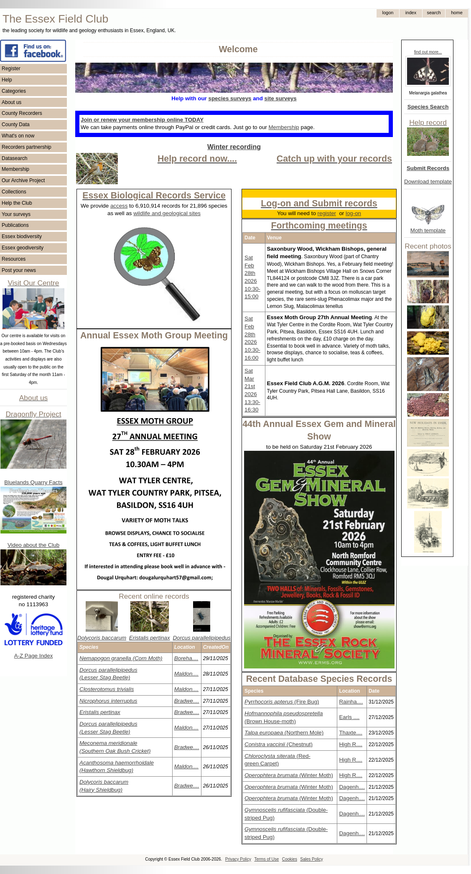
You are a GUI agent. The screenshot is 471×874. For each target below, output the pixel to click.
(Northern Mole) (283, 732)
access (118, 206)
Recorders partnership (26, 147)
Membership (15, 169)
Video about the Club (33, 545)
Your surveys (16, 214)
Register (11, 68)
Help (7, 80)
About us (11, 102)
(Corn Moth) (121, 658)
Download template (428, 181)
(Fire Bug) (281, 702)
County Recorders (22, 113)
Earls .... (349, 717)
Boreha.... (186, 658)
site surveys (281, 98)
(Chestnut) (278, 744)
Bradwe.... (186, 701)
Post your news (19, 270)
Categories (14, 91)
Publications (15, 225)
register (327, 213)
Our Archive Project (23, 180)
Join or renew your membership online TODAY (142, 120)
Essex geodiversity (22, 248)
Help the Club (17, 203)
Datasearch (14, 158)
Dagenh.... (352, 787)
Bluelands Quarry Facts (33, 482)
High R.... (350, 744)
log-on (353, 213)
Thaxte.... (350, 732)
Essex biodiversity (22, 236)
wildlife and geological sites (167, 213)
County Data (16, 124)
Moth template (428, 230)
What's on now (18, 136)
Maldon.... (186, 674)
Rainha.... (351, 702)
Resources (13, 259)
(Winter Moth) (288, 775)
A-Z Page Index (33, 656)
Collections (14, 192)
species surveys (229, 98)
